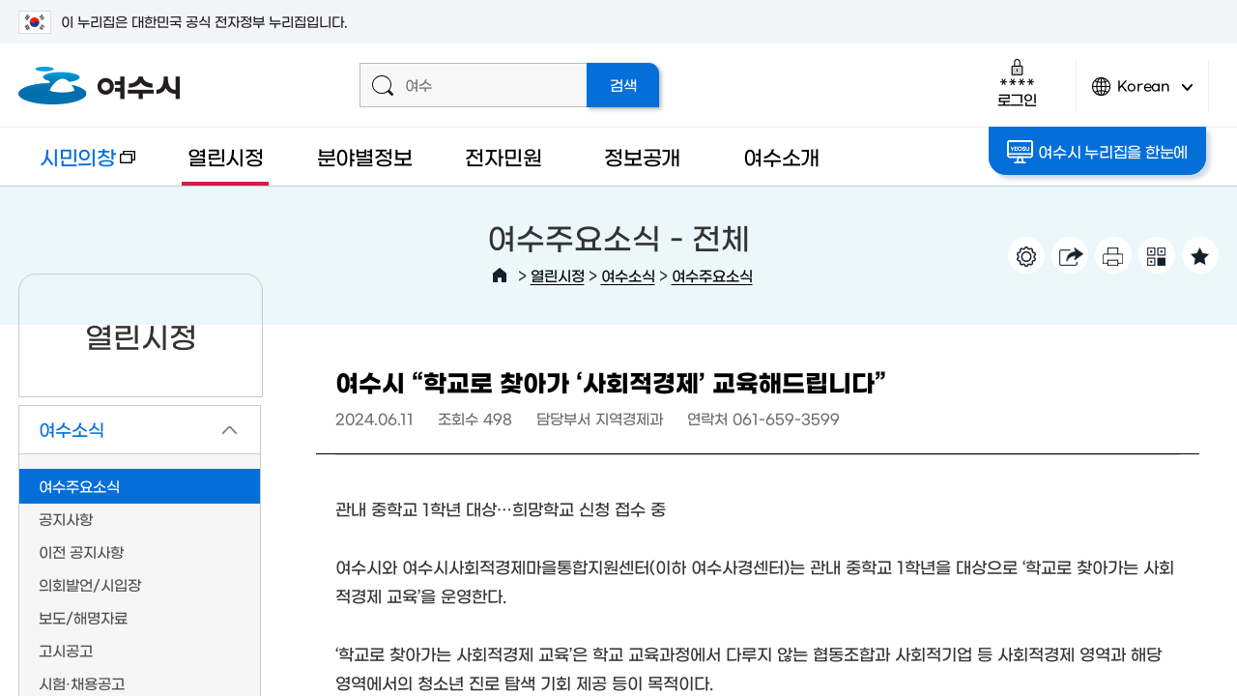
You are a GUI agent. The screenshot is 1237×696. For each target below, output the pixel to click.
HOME (499, 275)
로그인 (1017, 82)
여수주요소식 (712, 275)
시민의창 (76, 166)
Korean (1142, 94)
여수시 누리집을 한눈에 (1098, 151)
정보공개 (642, 156)
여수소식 (628, 275)
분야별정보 (365, 156)
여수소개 (781, 156)
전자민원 (503, 156)
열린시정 (225, 156)
